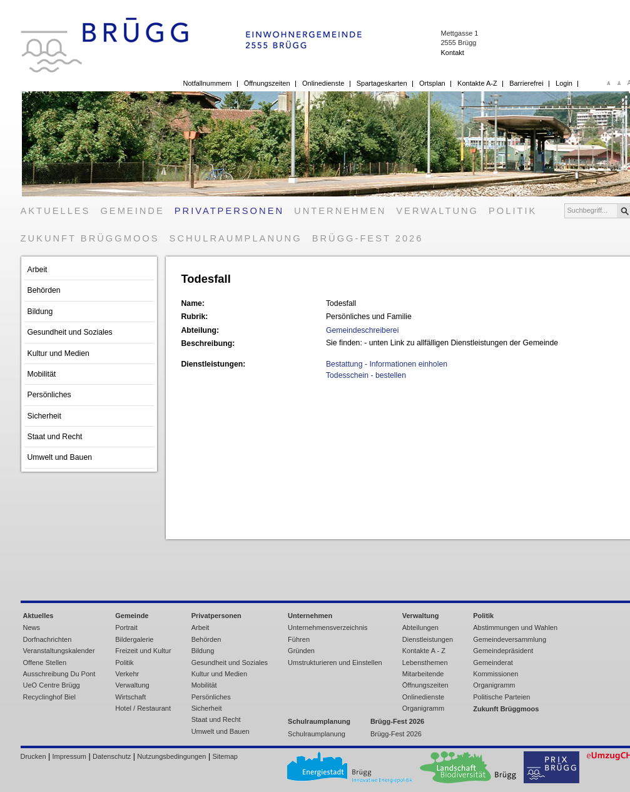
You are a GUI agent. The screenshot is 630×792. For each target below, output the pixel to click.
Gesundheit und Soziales (70, 332)
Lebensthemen (425, 662)
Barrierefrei (526, 83)
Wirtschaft (130, 697)
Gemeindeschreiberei (362, 330)
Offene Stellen (45, 662)
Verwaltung (437, 211)
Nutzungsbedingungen (171, 756)
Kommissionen (495, 674)
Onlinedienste (323, 83)
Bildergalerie (134, 639)
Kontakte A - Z (423, 650)
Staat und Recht (55, 436)
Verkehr (127, 674)
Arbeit (38, 269)
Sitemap (225, 756)
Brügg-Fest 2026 (368, 238)
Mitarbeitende (423, 674)
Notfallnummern (207, 83)
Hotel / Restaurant (143, 708)
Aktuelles (56, 211)
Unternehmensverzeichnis (327, 627)
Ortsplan (432, 83)
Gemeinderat (493, 662)
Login (564, 83)
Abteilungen (420, 627)
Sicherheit (44, 416)
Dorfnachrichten (47, 639)
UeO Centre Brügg (51, 685)
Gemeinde (132, 211)
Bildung (40, 311)
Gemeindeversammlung (509, 639)
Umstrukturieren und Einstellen (335, 662)
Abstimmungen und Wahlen (515, 627)
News (32, 627)
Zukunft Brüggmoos (90, 238)
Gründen (301, 650)
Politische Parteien (501, 697)
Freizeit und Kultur (143, 650)
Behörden (44, 290)
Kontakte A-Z (477, 83)
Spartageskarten (382, 83)
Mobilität (42, 374)
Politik (513, 211)
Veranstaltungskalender (59, 650)
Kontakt (452, 52)
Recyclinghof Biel (49, 697)
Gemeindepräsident (503, 650)
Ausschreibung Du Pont (59, 674)
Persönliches (49, 394)
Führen (299, 639)
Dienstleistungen (427, 639)
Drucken (33, 756)
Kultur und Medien (58, 353)
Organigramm (423, 708)
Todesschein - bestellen (366, 375)
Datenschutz (112, 756)
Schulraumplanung (236, 238)
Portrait (126, 627)
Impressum (69, 756)
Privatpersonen (229, 211)
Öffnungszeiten (267, 83)
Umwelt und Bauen (60, 457)
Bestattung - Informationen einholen (386, 364)
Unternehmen (340, 211)
